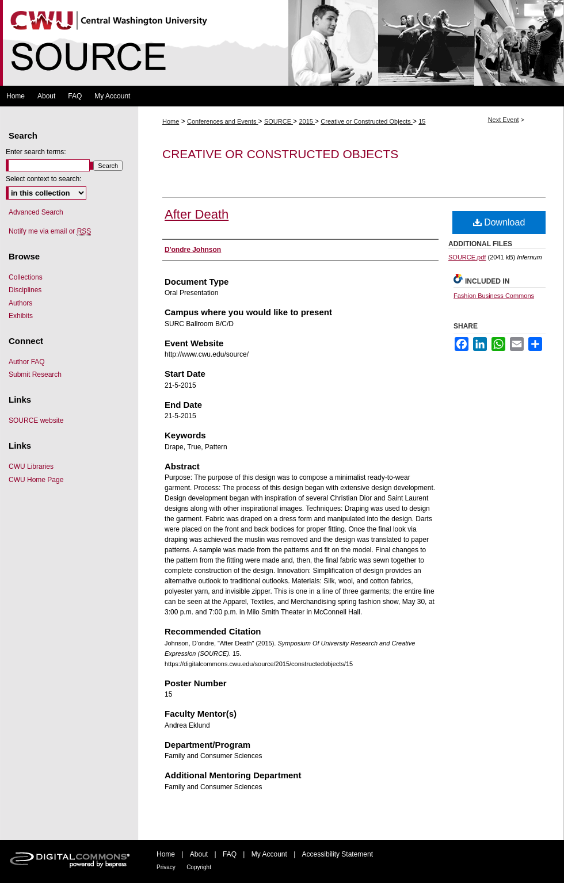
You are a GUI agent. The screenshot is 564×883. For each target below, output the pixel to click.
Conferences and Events (222, 121)
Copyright (198, 867)
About (199, 854)
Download (499, 222)
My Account (269, 854)
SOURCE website (36, 420)
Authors (20, 303)
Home (170, 121)
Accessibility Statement (337, 854)
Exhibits (21, 316)
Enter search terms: (36, 152)
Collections (26, 277)
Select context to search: (43, 179)
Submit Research (35, 374)
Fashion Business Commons (494, 295)
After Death (196, 214)
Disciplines (25, 290)
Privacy (166, 867)
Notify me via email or (50, 231)
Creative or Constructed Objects (367, 121)
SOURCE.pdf (467, 257)
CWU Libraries (31, 466)
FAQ (230, 854)
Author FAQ (27, 362)
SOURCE (278, 121)
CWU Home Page (36, 480)
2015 (307, 121)
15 (421, 121)
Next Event (503, 119)
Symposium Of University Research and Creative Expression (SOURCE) (282, 43)
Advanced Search (36, 212)
